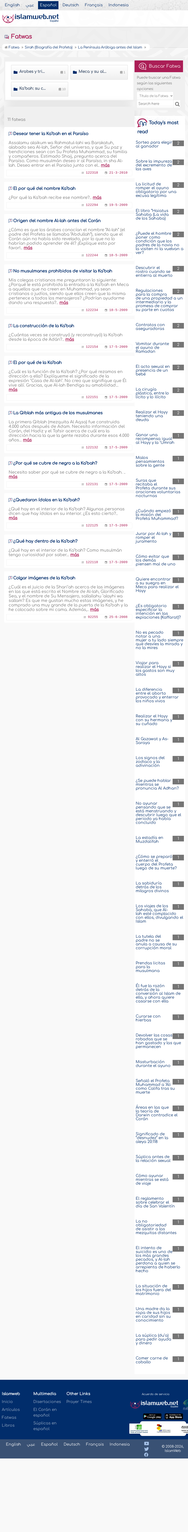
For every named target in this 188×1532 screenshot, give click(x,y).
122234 (92, 310)
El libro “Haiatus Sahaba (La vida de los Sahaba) (152, 215)
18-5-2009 (118, 255)
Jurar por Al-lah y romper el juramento (153, 538)
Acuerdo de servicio (155, 1394)
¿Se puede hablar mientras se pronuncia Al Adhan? (157, 784)
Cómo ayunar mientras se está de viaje (152, 1180)
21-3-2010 (118, 173)
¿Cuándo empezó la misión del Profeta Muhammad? (157, 515)
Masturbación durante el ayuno (153, 1064)
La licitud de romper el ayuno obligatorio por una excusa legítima (156, 190)
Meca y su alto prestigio (93, 71)
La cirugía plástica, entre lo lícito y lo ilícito (152, 393)
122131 (92, 484)
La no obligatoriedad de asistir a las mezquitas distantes (156, 1227)
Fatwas (18, 37)
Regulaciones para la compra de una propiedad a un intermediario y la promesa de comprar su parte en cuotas (159, 300)
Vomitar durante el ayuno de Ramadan (152, 348)
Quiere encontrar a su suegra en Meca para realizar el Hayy (157, 585)
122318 (92, 173)
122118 (92, 562)
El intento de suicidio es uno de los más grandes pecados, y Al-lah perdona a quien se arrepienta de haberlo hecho (158, 1259)
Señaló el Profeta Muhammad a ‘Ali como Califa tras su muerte (155, 1086)
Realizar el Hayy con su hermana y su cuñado (154, 720)
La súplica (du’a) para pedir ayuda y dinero (153, 1339)
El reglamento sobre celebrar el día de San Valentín (155, 1202)
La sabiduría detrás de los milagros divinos (152, 887)
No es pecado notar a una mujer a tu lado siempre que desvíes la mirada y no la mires (159, 640)
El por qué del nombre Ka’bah (44, 188)
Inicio (7, 1402)
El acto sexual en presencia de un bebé (153, 370)
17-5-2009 (118, 347)
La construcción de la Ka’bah (43, 326)
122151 (92, 397)
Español (48, 5)
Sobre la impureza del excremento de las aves (154, 165)
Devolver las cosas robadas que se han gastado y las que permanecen (158, 1041)
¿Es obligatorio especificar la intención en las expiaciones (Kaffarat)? (158, 612)
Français (94, 5)
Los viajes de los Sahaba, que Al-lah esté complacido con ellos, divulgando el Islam (159, 914)
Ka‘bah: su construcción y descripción (33, 88)
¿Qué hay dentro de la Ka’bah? (45, 541)
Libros (8, 1425)
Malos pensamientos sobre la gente (150, 462)
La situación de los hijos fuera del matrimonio (153, 1290)
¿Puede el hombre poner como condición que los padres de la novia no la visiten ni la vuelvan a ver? (159, 243)
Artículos (11, 1410)
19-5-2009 (118, 205)
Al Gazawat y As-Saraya (152, 741)
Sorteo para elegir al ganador (154, 144)
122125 (92, 526)
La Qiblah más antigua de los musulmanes (58, 413)
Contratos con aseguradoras (150, 327)
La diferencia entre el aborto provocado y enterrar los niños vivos (157, 695)
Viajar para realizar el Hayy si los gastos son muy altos (155, 669)
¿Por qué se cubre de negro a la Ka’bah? (55, 463)
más (105, 165)
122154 (92, 347)
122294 (92, 205)
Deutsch (71, 5)
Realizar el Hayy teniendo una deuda (152, 416)
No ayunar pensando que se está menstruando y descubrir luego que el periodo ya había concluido (158, 813)
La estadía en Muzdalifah (149, 840)
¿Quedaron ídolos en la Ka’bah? (46, 500)
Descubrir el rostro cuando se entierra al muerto (154, 272)
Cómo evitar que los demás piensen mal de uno (156, 560)
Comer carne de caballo (152, 1360)
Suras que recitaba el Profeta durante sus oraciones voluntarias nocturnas (158, 488)
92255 (93, 617)
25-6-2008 (118, 617)
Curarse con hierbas (148, 1018)
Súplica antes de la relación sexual (153, 1159)
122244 (92, 255)
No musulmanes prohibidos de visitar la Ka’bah (62, 271)
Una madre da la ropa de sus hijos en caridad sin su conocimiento (153, 1314)
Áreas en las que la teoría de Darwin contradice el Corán (157, 1113)
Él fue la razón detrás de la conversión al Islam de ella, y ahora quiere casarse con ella (158, 993)
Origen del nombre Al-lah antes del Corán (57, 221)
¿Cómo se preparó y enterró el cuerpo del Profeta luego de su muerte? (156, 862)
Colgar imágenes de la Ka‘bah (44, 578)
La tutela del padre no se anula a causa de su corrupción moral (156, 942)
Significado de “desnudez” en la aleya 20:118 (152, 1138)
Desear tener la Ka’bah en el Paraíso (50, 133)
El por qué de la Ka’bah (37, 362)
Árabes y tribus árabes (33, 71)
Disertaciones (47, 1402)
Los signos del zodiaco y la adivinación (150, 762)
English (12, 5)
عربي (30, 5)
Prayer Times (79, 1402)
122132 (92, 447)
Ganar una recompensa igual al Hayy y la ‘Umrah (155, 439)
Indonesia (118, 5)
